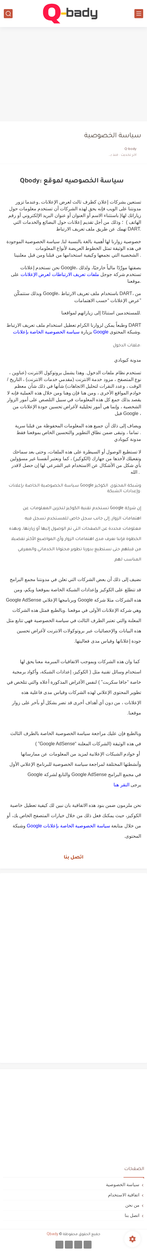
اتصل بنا (74, 857)
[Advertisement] (73, 74)
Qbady (52, 1234)
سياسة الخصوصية (122, 1184)
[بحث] (8, 13)
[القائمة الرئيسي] (138, 13)
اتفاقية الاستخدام (123, 1194)
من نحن (132, 1205)
